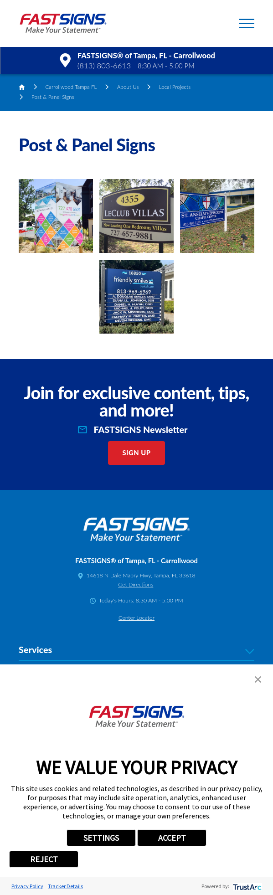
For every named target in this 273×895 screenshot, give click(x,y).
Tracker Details (65, 886)
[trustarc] (246, 886)
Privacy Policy (27, 886)
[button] (246, 23)
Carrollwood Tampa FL (71, 87)
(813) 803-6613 (104, 65)
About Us (128, 87)
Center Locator (136, 617)
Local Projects (175, 87)
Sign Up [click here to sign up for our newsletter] (136, 452)
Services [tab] (136, 650)
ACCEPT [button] (172, 838)
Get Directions (135, 584)
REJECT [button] (44, 859)
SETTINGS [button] (101, 838)
